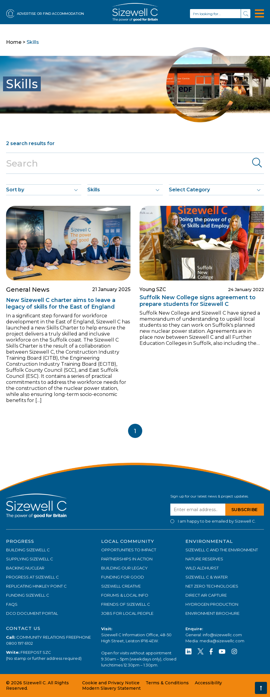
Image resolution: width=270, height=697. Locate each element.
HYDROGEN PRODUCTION (211, 604)
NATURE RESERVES (204, 558)
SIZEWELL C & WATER (206, 577)
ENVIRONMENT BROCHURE (212, 613)
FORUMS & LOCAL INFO (124, 595)
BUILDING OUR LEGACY (124, 568)
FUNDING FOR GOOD (122, 577)
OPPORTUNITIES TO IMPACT (128, 549)
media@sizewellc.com (222, 640)
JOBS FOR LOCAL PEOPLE (127, 613)
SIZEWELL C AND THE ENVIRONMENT (221, 549)
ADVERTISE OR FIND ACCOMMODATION (45, 14)
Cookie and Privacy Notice (111, 683)
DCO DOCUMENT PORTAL (32, 613)
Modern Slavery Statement (111, 688)
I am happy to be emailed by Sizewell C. (217, 521)
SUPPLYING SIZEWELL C (29, 558)
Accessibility (208, 683)
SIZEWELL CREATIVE (121, 586)
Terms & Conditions (167, 683)
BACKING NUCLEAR (25, 568)
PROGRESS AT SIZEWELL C (32, 577)
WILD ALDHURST (202, 568)
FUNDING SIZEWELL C (27, 595)
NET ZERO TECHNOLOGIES (211, 586)
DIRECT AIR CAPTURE (206, 595)
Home (13, 42)
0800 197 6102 (19, 643)
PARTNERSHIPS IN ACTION (127, 558)
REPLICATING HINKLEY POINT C (36, 586)
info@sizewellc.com (222, 634)
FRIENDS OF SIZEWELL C (125, 604)
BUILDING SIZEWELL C (28, 549)
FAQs (12, 604)
